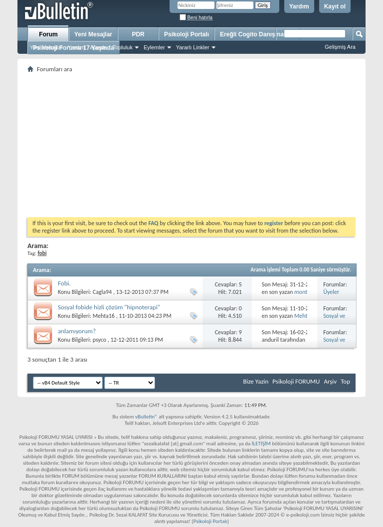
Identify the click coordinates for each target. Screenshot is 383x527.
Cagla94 (102, 291)
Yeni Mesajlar (46, 47)
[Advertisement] (191, 145)
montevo (305, 291)
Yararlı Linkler (192, 47)
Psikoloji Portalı (186, 34)
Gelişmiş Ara (340, 47)
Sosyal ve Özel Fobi (334, 319)
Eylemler (154, 47)
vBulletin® (146, 416)
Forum (48, 34)
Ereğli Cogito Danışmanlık (257, 34)
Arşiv (330, 381)
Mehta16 (104, 315)
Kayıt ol (335, 6)
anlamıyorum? (77, 331)
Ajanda (98, 47)
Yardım (299, 6)
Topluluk (123, 47)
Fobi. (64, 283)
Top (345, 381)
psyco (99, 339)
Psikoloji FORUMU (296, 381)
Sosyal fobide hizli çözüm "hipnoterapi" (109, 307)
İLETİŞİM (261, 443)
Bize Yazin (255, 381)
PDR (138, 34)
